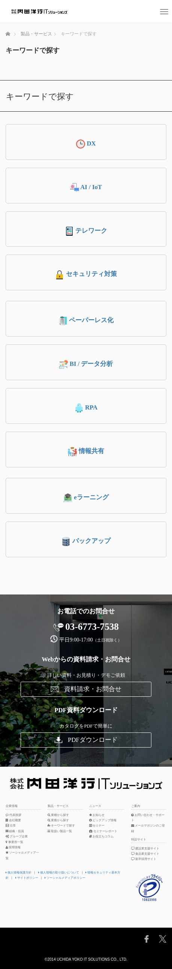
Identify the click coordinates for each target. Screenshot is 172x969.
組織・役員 (15, 831)
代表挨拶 (13, 815)
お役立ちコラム (101, 836)
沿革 (11, 825)
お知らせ (97, 815)
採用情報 (13, 847)
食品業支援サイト (145, 853)
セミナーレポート (103, 831)
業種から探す (58, 815)
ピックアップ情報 (103, 820)
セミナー (97, 825)
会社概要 (13, 820)
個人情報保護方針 (18, 872)
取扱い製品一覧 (60, 831)
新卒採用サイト (144, 859)
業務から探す (58, 820)
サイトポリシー (26, 878)
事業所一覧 (14, 842)
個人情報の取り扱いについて (58, 872)
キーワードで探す (61, 825)
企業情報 (12, 806)
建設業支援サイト (145, 848)
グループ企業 (17, 836)
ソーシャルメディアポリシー (65, 878)
